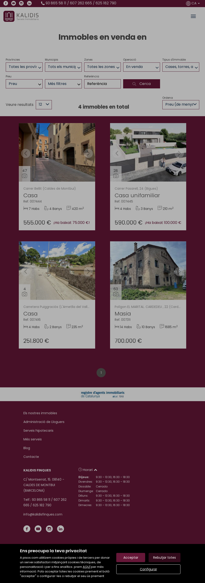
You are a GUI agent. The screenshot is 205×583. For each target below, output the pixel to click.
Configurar (148, 569)
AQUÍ (86, 567)
